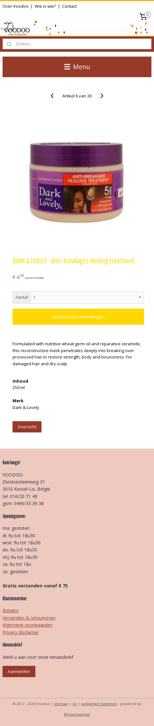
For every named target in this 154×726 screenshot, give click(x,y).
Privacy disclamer (21, 632)
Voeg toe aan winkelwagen (78, 316)
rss (74, 703)
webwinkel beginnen (99, 703)
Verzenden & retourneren (29, 618)
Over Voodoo (16, 6)
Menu (77, 66)
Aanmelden (19, 671)
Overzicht (27, 427)
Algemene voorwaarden (27, 625)
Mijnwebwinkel (77, 714)
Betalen (11, 610)
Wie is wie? (45, 6)
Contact (69, 6)
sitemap (61, 703)
